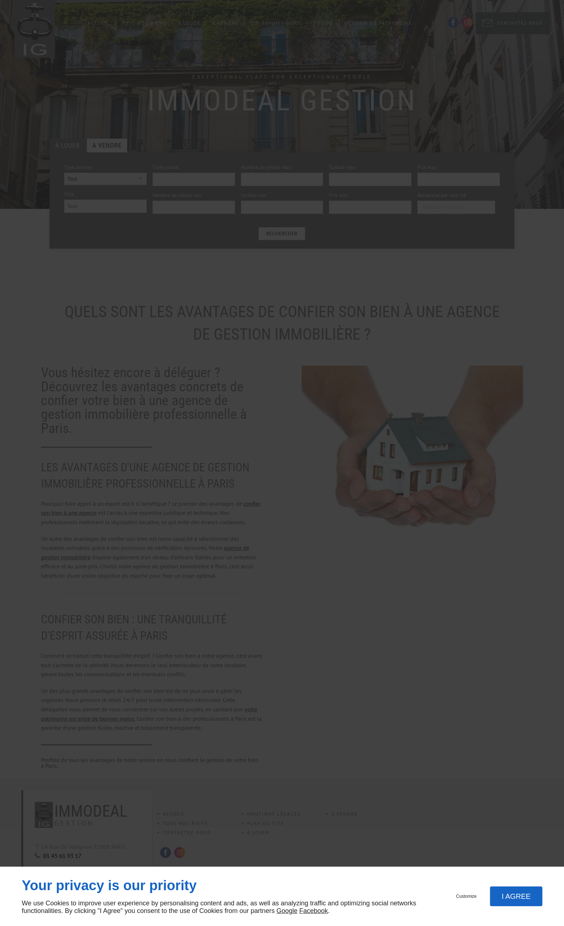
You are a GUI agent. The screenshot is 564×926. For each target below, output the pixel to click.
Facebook (313, 910)
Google (286, 910)
